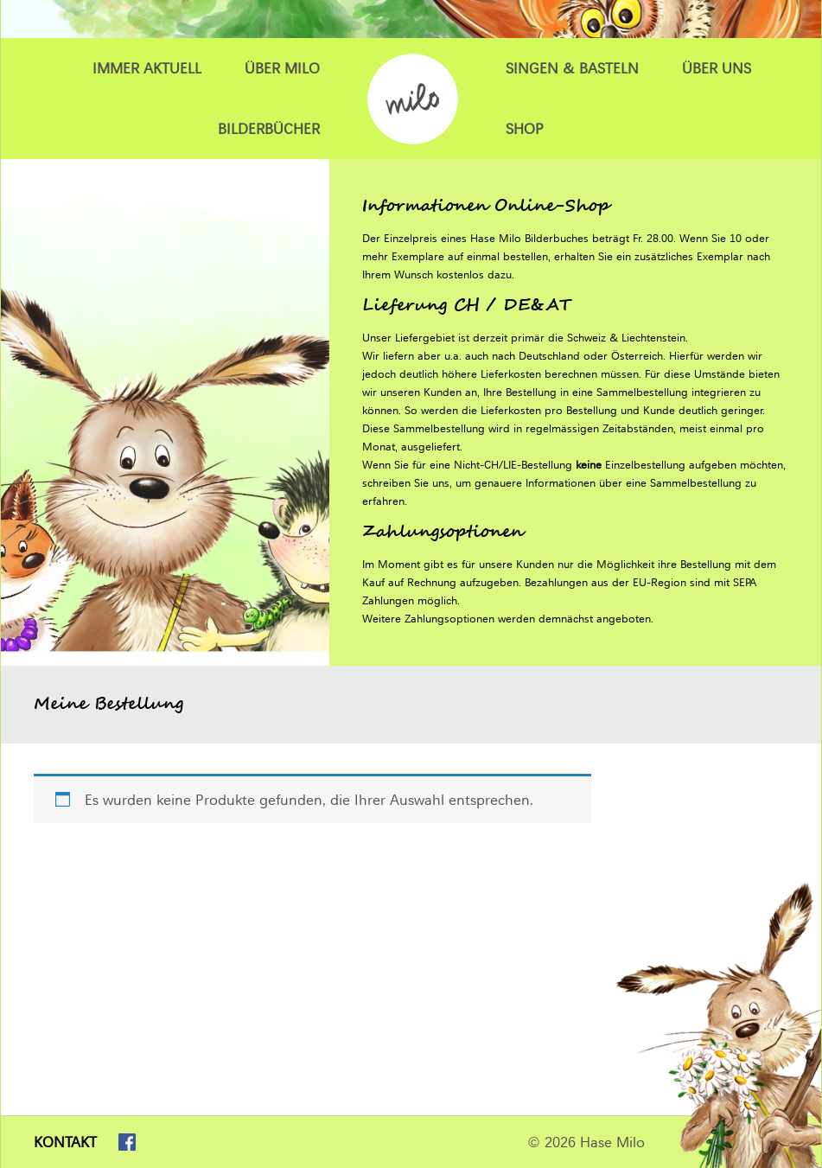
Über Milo (282, 68)
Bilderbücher (269, 129)
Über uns (716, 68)
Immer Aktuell (146, 68)
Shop (525, 129)
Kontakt (65, 1142)
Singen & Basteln (572, 68)
